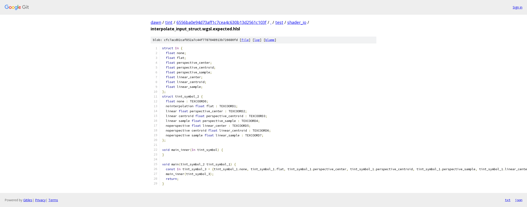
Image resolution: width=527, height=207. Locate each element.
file (245, 40)
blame (270, 40)
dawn (156, 22)
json (518, 200)
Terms (53, 200)
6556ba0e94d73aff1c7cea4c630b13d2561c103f (221, 22)
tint (169, 22)
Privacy (40, 200)
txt (507, 200)
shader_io (296, 22)
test (279, 22)
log (257, 40)
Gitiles (27, 200)
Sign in (517, 7)
